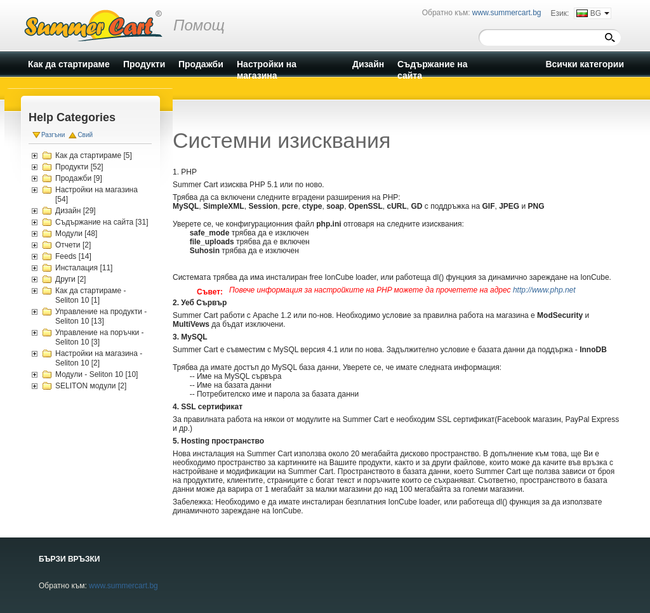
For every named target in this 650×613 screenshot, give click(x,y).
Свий (85, 134)
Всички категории (584, 64)
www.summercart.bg (123, 585)
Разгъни (53, 134)
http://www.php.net (544, 290)
